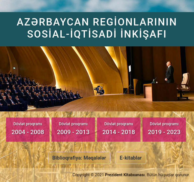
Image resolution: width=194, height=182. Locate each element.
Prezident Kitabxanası (125, 174)
